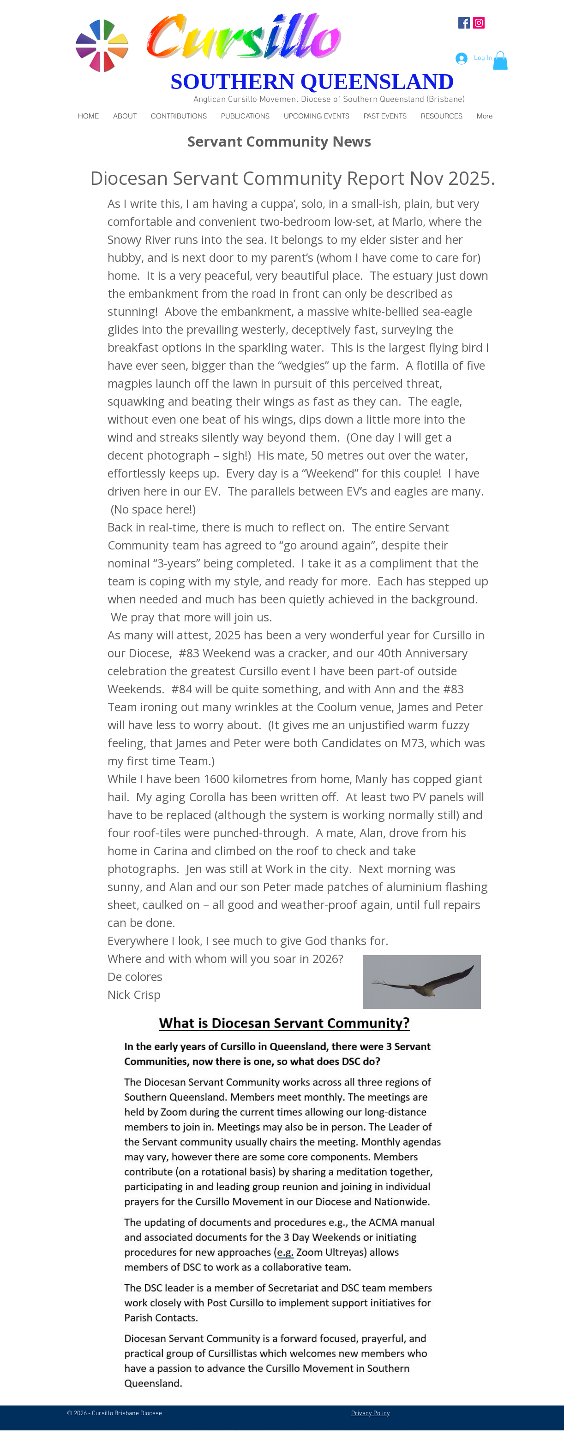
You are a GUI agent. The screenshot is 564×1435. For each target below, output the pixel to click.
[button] (500, 60)
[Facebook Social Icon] (464, 23)
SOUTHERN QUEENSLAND (312, 81)
